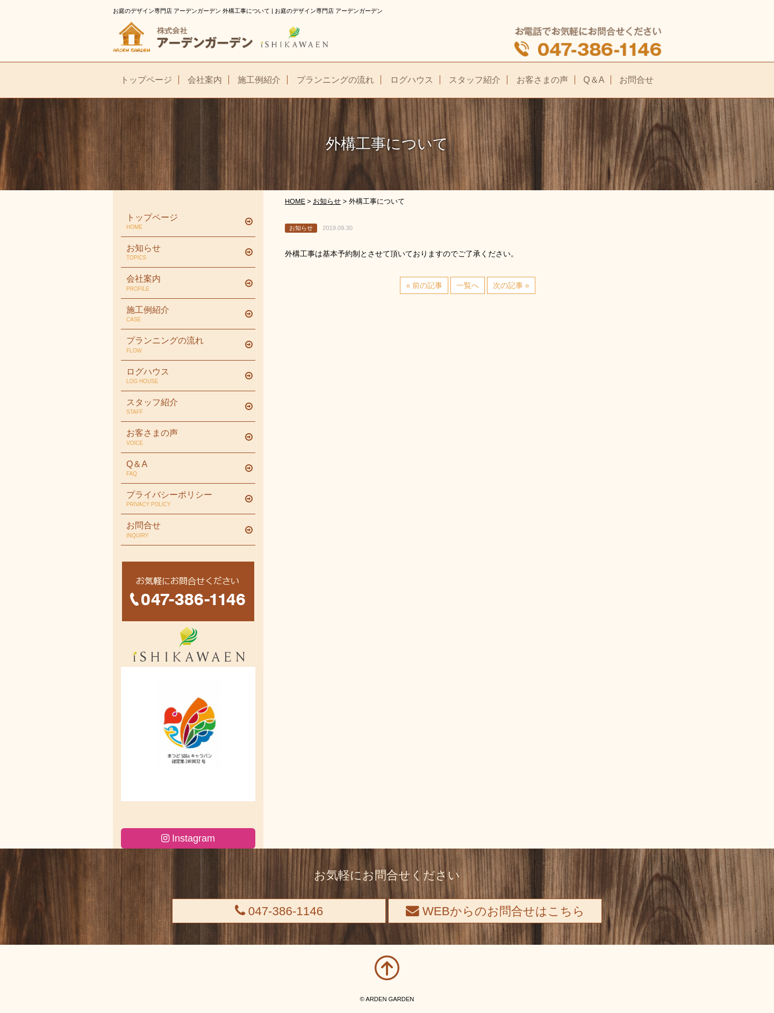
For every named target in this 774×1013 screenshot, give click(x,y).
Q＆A (184, 468)
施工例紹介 (184, 314)
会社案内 (184, 283)
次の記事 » (511, 285)
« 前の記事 (424, 285)
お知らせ (184, 252)
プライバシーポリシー (184, 499)
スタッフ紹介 (184, 407)
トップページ (184, 222)
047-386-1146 (279, 911)
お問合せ (184, 530)
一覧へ (467, 285)
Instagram (188, 838)
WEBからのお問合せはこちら (495, 911)
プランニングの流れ (184, 345)
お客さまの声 (184, 437)
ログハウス (184, 376)
